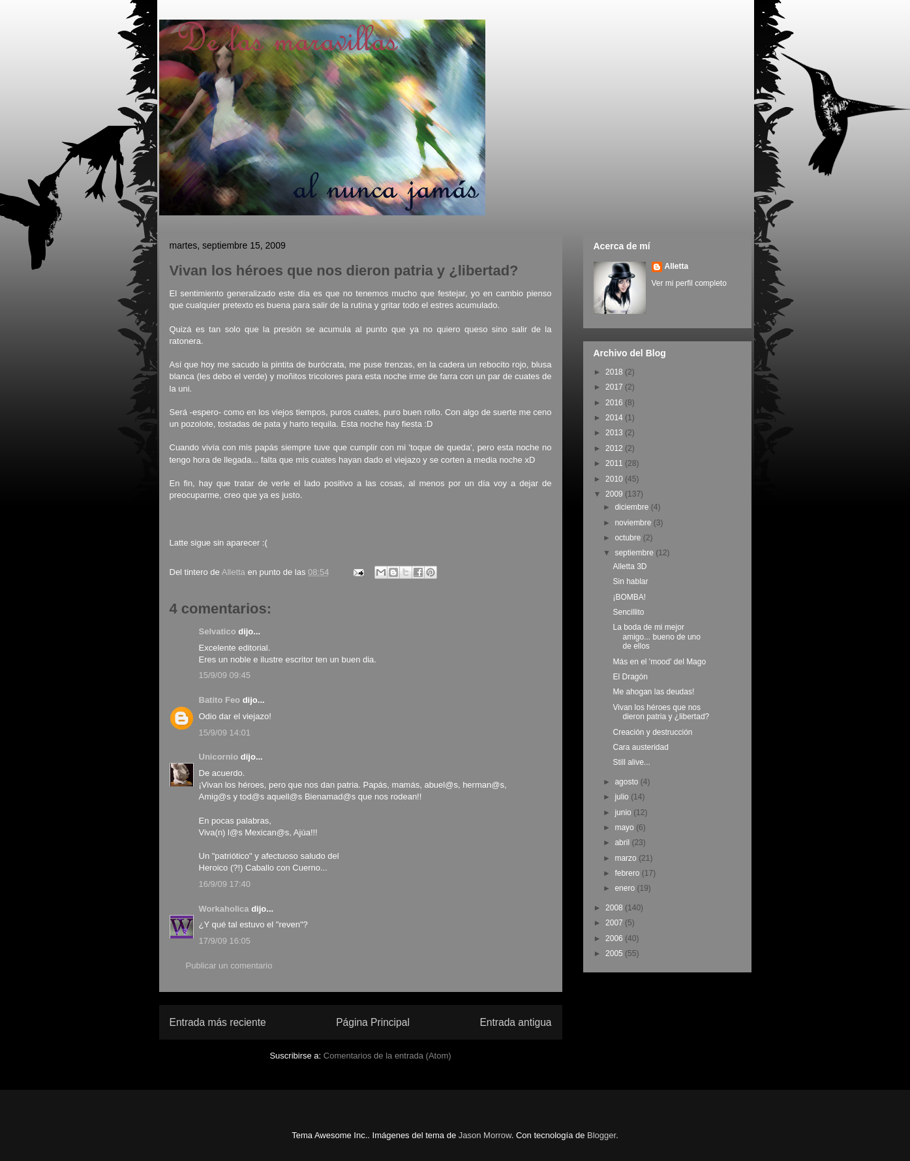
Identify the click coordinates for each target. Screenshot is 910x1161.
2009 (615, 494)
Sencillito (628, 612)
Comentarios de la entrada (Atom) (387, 1055)
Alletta (677, 266)
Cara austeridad (640, 747)
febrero (627, 873)
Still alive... (631, 762)
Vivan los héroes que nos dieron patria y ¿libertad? (661, 712)
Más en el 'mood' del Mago (659, 661)
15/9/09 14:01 (225, 732)
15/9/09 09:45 (225, 675)
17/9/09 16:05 (225, 941)
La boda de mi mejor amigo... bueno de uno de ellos (656, 637)
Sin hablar (630, 581)
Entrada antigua (515, 1022)
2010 (615, 479)
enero (625, 888)
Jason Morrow (485, 1135)
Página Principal (373, 1022)
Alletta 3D (629, 566)
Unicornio (219, 757)
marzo (626, 858)
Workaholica (224, 909)
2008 (615, 907)
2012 (615, 448)
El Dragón (630, 676)
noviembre (633, 522)
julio (622, 796)
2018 (615, 372)
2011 (615, 463)
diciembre (632, 507)
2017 (615, 387)
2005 (615, 953)
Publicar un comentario (229, 965)
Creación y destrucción (652, 732)
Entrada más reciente (218, 1022)
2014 (615, 417)
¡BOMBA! (629, 597)
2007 (615, 922)
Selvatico (217, 631)
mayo (625, 827)
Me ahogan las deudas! (653, 691)
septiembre (635, 552)
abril (622, 842)
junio (623, 812)
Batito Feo (220, 700)
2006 (615, 938)
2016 (615, 402)
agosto (627, 781)
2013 (615, 432)
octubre (628, 537)
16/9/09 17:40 (225, 884)
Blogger (601, 1135)
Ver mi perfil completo (689, 283)
